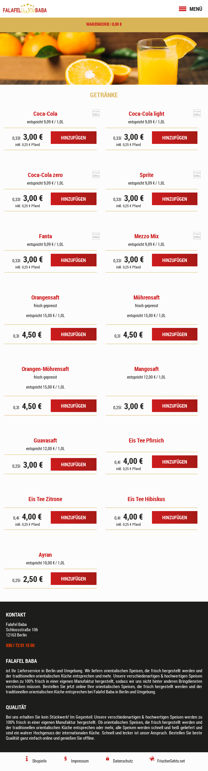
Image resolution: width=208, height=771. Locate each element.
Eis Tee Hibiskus (146, 499)
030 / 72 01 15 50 (20, 645)
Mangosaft (146, 369)
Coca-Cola (45, 114)
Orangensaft (45, 297)
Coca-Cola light (146, 114)
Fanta (45, 236)
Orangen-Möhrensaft (45, 369)
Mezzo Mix (146, 236)
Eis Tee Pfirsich (146, 440)
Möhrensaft (146, 297)
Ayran (45, 555)
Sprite (146, 175)
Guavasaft (45, 440)
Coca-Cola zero (45, 175)
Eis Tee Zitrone (45, 499)
